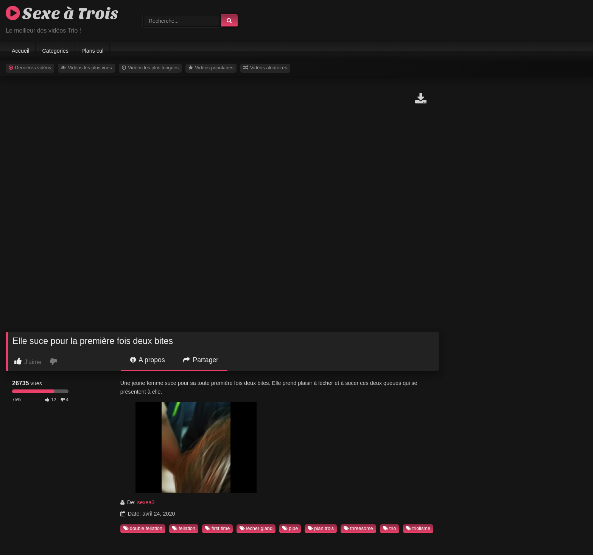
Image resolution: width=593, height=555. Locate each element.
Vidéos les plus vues (86, 67)
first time (217, 528)
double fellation (142, 528)
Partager (200, 360)
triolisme (418, 528)
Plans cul (92, 51)
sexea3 (145, 502)
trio (389, 528)
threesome (358, 528)
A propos (147, 360)
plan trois (321, 528)
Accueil (20, 51)
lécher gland (256, 528)
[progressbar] (40, 391)
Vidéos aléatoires (265, 67)
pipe (290, 528)
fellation (183, 528)
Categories (55, 51)
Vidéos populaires (210, 67)
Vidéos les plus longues (150, 67)
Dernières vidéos (30, 67)
